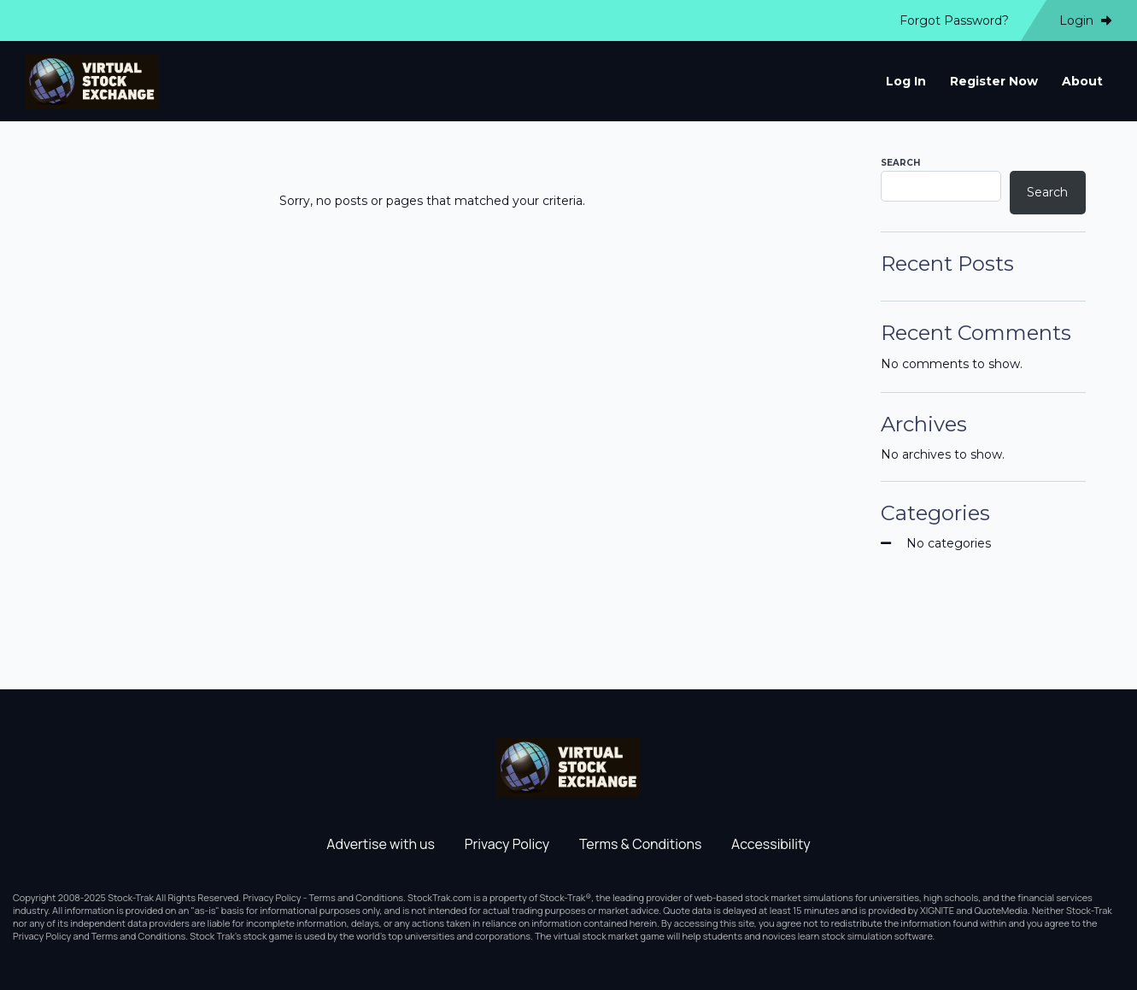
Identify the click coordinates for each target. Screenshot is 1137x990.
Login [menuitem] (1085, 20)
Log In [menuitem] (906, 81)
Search (900, 162)
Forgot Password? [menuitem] (954, 20)
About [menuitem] (1082, 81)
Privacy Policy (507, 844)
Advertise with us (380, 844)
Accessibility (771, 844)
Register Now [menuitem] (994, 81)
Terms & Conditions (640, 844)
